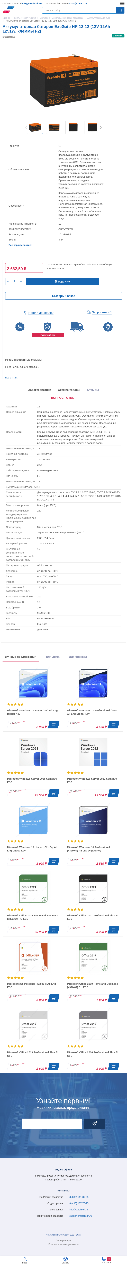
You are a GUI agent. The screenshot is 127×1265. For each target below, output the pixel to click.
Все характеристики (20, 245)
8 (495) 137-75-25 (78, 1203)
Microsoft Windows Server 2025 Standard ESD (32, 780)
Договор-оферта (63, 1240)
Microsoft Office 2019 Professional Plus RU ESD (33, 1054)
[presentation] (64, 398)
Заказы (65, 1262)
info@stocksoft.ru (31, 3)
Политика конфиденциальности (63, 1244)
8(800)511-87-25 (78, 3)
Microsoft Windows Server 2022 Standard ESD (92, 780)
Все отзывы (11, 377)
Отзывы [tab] (93, 389)
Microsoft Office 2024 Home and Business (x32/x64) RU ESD (32, 917)
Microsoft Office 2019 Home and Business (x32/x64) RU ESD (92, 985)
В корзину (62, 281)
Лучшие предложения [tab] (20, 656)
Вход (24, 1262)
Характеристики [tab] (39, 389)
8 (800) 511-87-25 (78, 1197)
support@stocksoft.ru (80, 1215)
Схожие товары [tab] (69, 389)
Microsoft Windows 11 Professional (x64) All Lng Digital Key (92, 712)
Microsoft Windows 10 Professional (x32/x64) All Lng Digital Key (88, 849)
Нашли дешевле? (40, 313)
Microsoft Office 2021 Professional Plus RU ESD (93, 917)
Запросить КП (102, 312)
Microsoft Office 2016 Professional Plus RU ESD (93, 1054)
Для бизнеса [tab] (78, 656)
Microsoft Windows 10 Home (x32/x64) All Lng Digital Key (32, 849)
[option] (34, 127)
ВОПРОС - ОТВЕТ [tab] (63, 397)
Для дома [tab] (52, 656)
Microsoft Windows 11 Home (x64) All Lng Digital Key (32, 712)
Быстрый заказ (63, 296)
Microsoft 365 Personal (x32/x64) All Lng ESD (31, 985)
